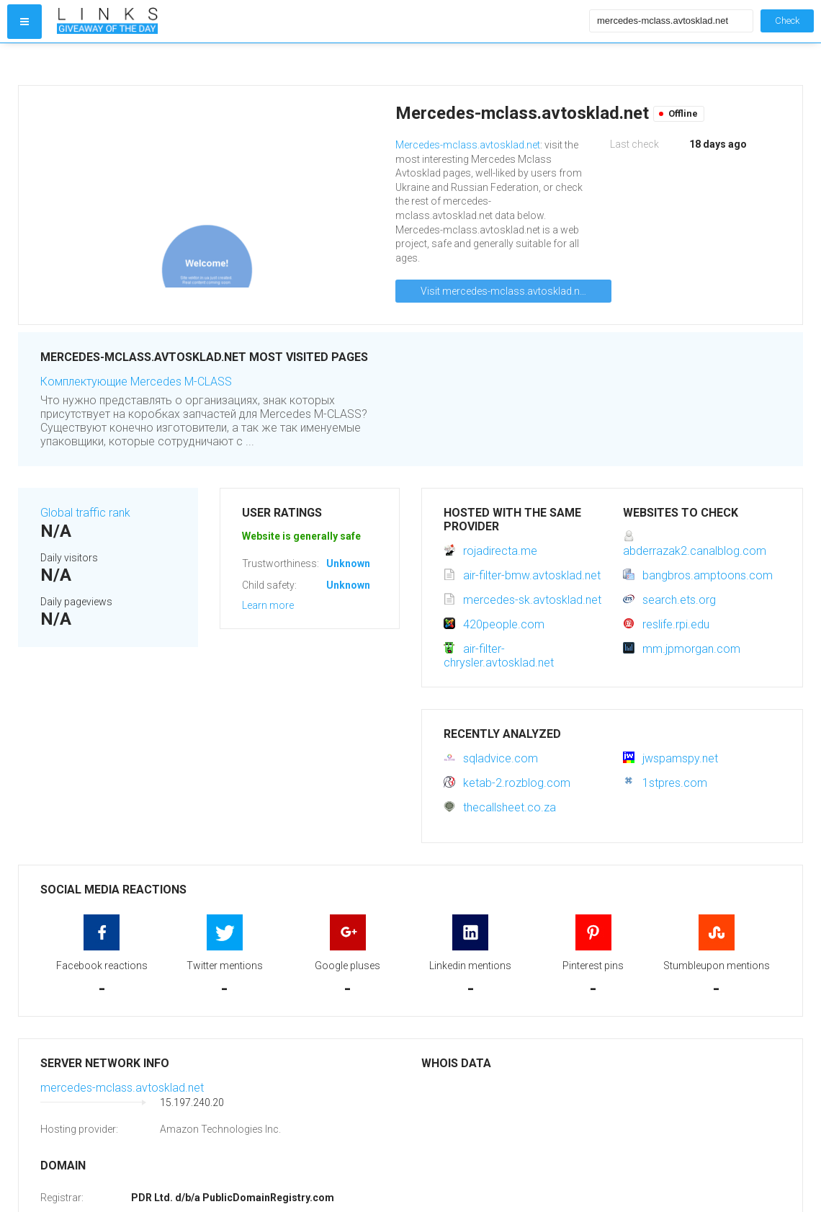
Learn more (268, 605)
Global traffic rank (85, 513)
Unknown (348, 563)
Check (787, 20)
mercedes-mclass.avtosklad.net (122, 1088)
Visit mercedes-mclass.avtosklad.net (504, 291)
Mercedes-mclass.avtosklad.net (467, 145)
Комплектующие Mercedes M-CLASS (136, 381)
